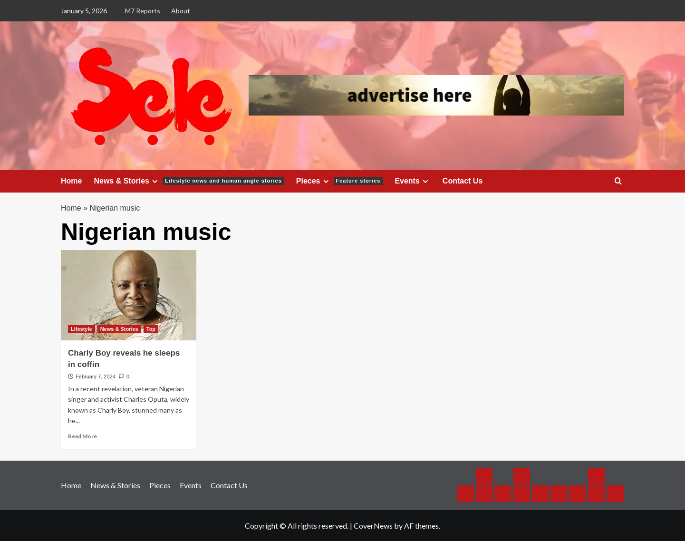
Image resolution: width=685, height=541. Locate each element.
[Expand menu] (154, 181)
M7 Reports (142, 11)
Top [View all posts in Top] (150, 329)
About (180, 11)
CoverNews (373, 525)
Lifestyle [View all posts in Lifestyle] (81, 329)
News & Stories (189, 181)
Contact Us (462, 181)
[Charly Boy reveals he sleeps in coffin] (128, 295)
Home (71, 181)
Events (412, 181)
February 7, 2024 (96, 376)
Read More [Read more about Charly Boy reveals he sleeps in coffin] (82, 436)
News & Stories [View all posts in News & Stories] (119, 329)
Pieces (339, 181)
